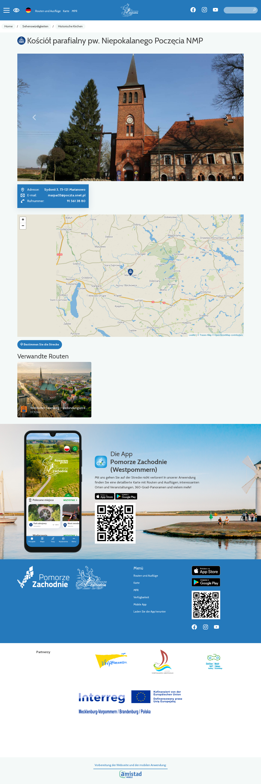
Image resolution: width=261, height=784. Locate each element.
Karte (66, 11)
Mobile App (140, 604)
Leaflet (192, 335)
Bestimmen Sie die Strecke (39, 344)
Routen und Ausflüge (48, 11)
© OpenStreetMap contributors (227, 335)
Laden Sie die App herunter (150, 611)
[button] (34, 117)
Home (8, 26)
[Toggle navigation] (6, 10)
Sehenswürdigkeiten (35, 26)
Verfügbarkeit (141, 597)
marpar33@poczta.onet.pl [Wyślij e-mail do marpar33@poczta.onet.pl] (66, 195)
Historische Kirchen (70, 26)
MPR (74, 11)
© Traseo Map (204, 335)
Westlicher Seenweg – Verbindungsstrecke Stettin (65, 408)
